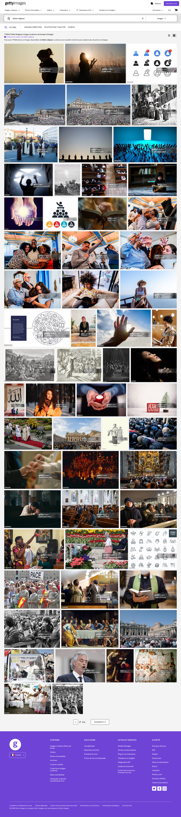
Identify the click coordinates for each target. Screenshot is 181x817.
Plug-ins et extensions (126, 754)
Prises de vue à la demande (95, 758)
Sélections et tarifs (91, 750)
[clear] (144, 18)
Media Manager (124, 746)
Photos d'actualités (57, 756)
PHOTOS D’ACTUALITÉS (54, 27)
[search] (10, 18)
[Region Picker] (17, 755)
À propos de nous (159, 746)
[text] (77, 18)
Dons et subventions (160, 762)
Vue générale (89, 746)
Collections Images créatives (57, 769)
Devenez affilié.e (159, 778)
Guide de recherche (125, 766)
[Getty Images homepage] (15, 3)
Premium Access (91, 754)
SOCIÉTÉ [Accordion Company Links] (156, 740)
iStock (154, 766)
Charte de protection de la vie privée (63, 805)
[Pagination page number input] (75, 722)
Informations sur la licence (89, 805)
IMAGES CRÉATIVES (33, 27)
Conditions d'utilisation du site (20, 805)
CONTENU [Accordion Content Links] (55, 740)
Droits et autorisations (127, 750)
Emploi (155, 754)
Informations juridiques (110, 805)
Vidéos (53, 752)
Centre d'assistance (160, 782)
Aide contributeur (57, 775)
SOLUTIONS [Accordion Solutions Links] (89, 740)
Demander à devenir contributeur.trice (58, 780)
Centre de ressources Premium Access (126, 771)
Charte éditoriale (41, 805)
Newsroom (156, 758)
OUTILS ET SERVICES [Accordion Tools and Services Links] (127, 740)
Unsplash (155, 770)
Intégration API (124, 762)
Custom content (56, 764)
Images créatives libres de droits (60, 747)
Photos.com (157, 774)
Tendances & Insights (126, 758)
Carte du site (127, 805)
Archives (53, 760)
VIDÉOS (71, 27)
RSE (153, 750)
